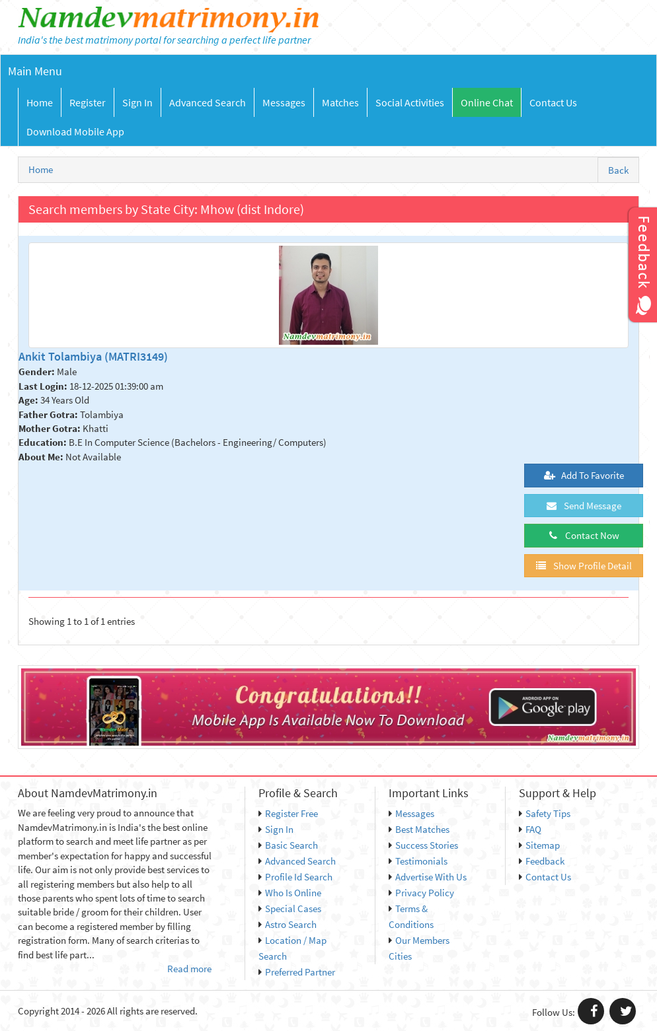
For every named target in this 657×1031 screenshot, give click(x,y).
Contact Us (553, 102)
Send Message (584, 505)
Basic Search (288, 845)
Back (618, 170)
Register (87, 102)
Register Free (288, 813)
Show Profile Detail (583, 565)
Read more (189, 968)
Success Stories (423, 845)
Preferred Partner (296, 972)
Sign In (137, 102)
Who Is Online (289, 892)
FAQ (530, 829)
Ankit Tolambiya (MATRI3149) (93, 356)
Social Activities (409, 102)
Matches (340, 102)
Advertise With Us (428, 877)
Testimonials (418, 861)
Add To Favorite (583, 475)
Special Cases (289, 908)
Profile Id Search (295, 877)
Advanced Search (207, 102)
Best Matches (419, 829)
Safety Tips (544, 813)
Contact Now (584, 535)
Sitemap (539, 845)
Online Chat (487, 102)
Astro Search (287, 924)
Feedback (541, 861)
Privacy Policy (421, 892)
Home (39, 102)
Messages (283, 102)
